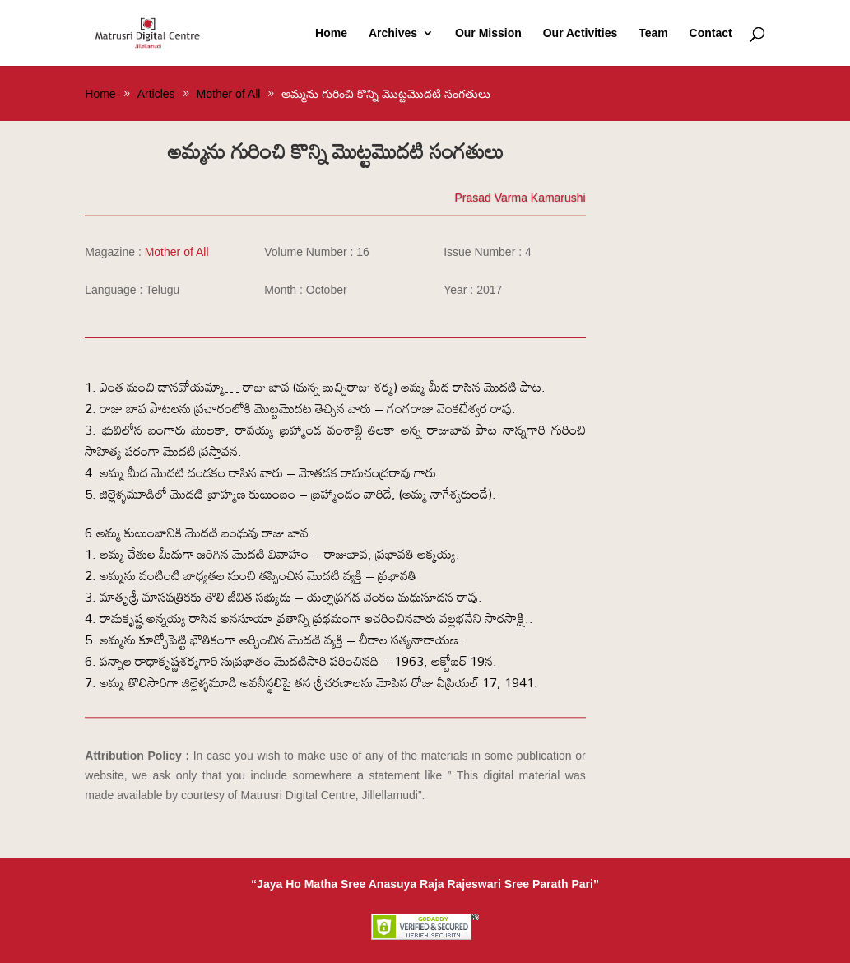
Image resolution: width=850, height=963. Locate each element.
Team (653, 33)
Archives (393, 33)
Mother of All (177, 251)
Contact (711, 33)
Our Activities (580, 33)
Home (331, 33)
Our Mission (488, 33)
